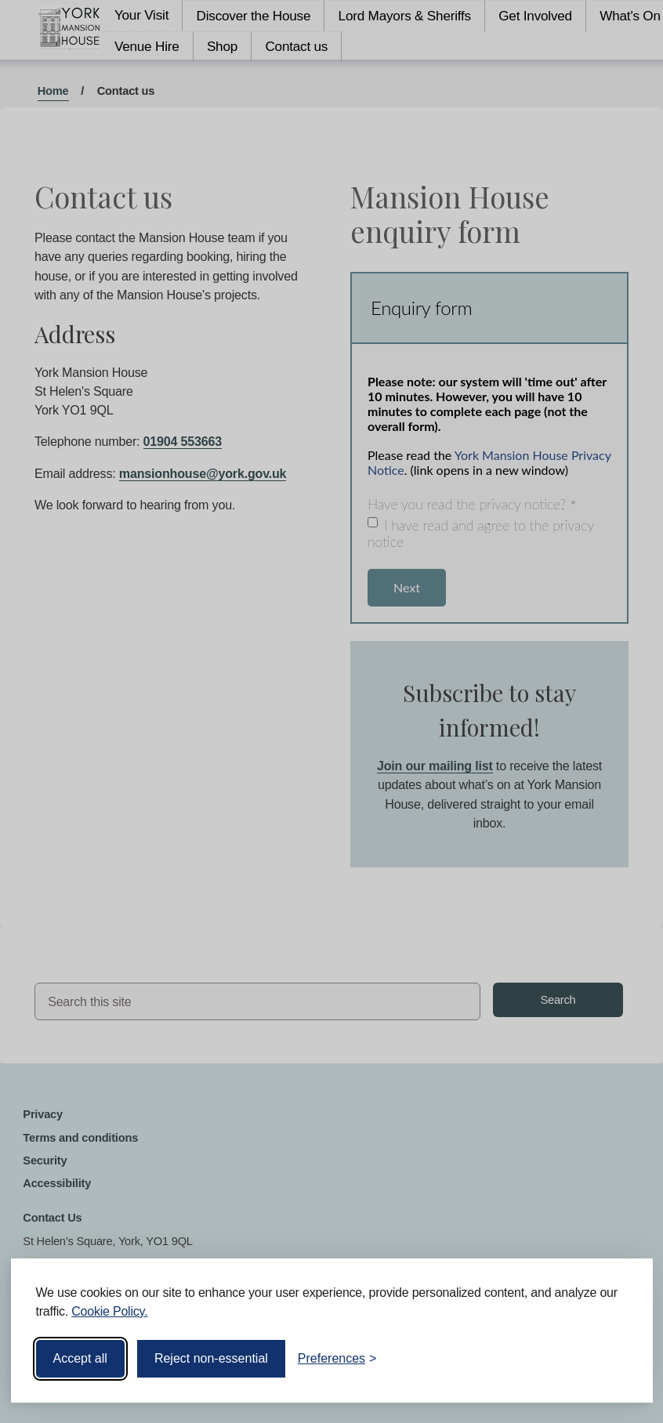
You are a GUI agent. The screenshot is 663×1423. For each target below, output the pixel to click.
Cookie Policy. (109, 1311)
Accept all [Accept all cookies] (80, 1358)
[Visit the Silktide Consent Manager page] (618, 1358)
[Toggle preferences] (337, 1359)
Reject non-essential (211, 1358)
